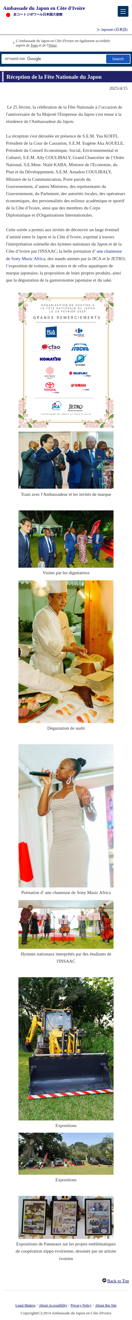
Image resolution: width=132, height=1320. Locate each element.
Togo (34, 45)
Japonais (114, 29)
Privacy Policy (81, 1305)
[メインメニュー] (123, 11)
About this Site (106, 1305)
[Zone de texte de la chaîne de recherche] (53, 59)
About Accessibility (53, 1305)
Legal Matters (25, 1305)
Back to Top (118, 1281)
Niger (52, 45)
